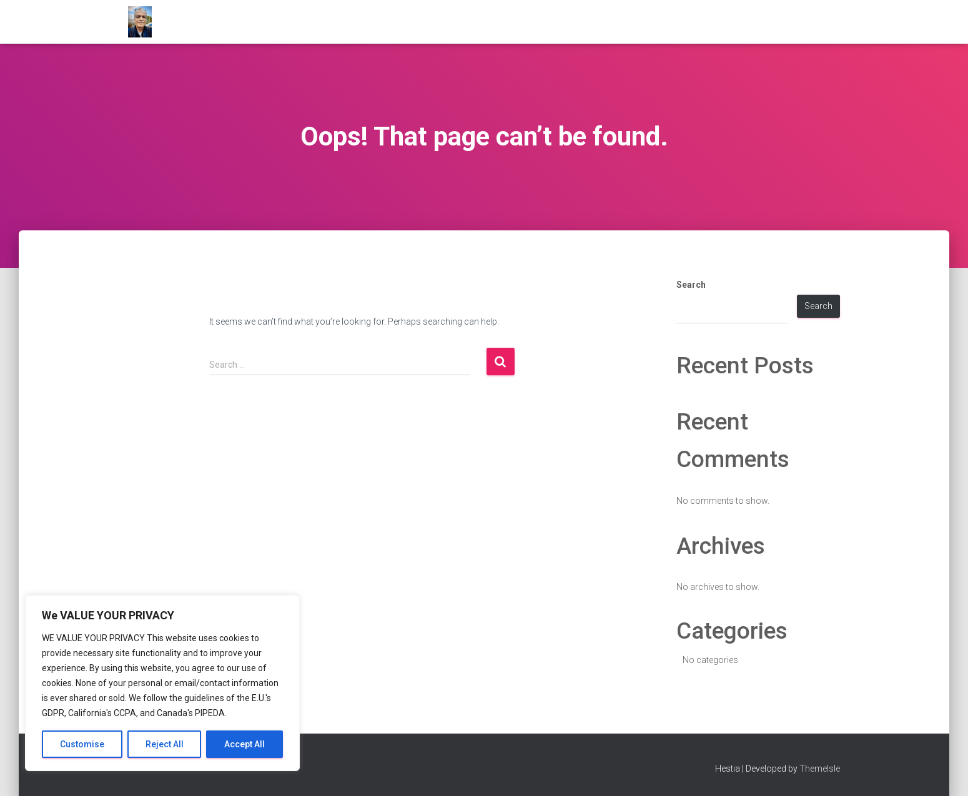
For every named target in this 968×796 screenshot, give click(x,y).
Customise (82, 744)
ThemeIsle (819, 769)
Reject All (165, 744)
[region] (162, 683)
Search (691, 285)
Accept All (244, 744)
